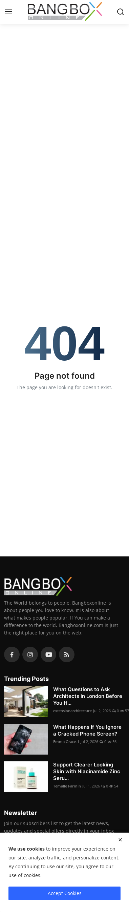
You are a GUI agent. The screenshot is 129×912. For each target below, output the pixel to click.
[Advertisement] (63, 92)
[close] (120, 839)
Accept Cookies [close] (65, 893)
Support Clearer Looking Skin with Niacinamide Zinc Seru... (86, 771)
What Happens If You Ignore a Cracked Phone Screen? (87, 730)
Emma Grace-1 (66, 741)
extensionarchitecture (72, 710)
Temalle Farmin (67, 785)
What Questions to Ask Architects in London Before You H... (87, 696)
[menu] (8, 11)
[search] (120, 11)
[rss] (66, 654)
